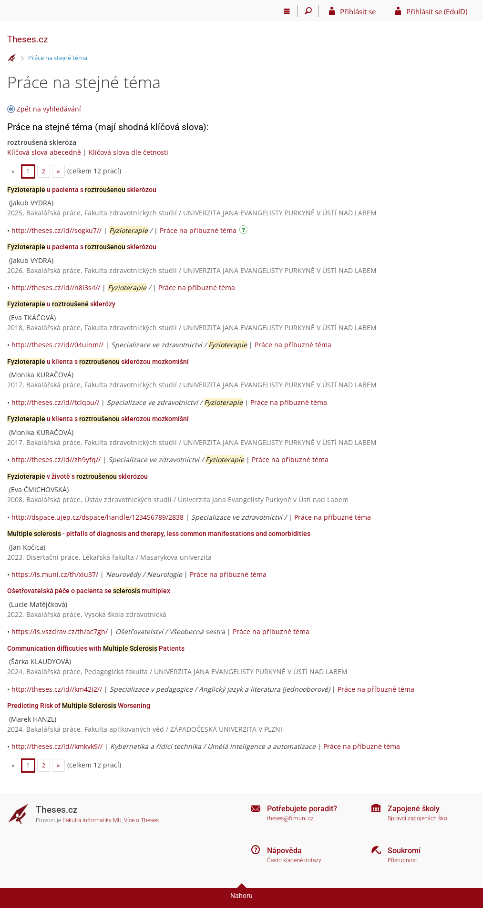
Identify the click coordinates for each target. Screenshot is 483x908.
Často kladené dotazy (294, 860)
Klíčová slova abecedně (44, 152)
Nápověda (284, 850)
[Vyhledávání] (308, 11)
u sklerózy (61, 304)
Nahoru (241, 895)
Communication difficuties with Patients (96, 648)
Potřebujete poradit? (302, 808)
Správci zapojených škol (418, 818)
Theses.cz (27, 39)
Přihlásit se (358, 11)
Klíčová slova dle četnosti (128, 152)
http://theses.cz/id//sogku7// (56, 230)
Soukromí (404, 850)
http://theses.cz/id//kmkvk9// (57, 746)
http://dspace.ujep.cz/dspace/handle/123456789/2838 (97, 517)
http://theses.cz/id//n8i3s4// (55, 287)
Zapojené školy (414, 808)
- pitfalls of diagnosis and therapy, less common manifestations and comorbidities (158, 533)
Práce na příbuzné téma (198, 230)
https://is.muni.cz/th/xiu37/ (54, 574)
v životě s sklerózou (77, 476)
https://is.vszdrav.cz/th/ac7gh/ (59, 631)
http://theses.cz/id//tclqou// (55, 402)
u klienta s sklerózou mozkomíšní (98, 361)
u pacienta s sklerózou (81, 189)
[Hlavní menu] (287, 11)
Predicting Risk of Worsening (78, 705)
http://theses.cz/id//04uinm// (57, 344)
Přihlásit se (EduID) (436, 11)
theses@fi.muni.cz (290, 818)
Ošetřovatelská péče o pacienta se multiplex (88, 591)
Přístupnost (402, 860)
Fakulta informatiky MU (92, 820)
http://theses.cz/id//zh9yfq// (56, 459)
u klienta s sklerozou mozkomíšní (98, 419)
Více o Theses (141, 820)
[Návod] (244, 231)
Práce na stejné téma (57, 57)
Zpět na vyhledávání (49, 108)
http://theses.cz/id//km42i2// (56, 689)
